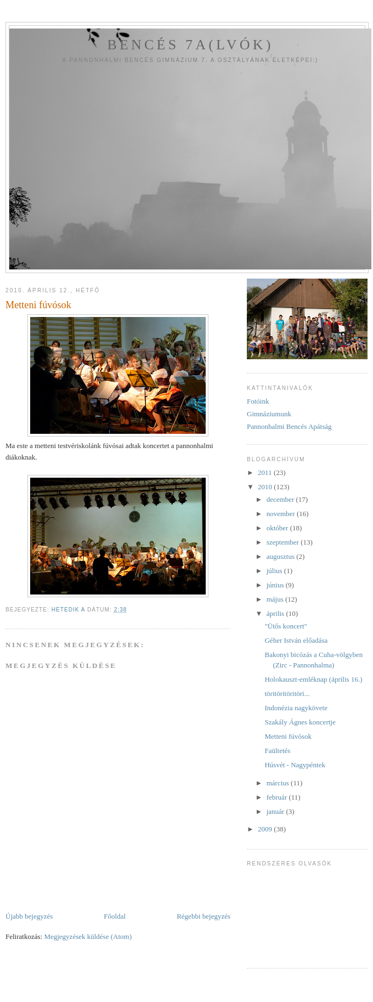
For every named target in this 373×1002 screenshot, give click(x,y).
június (276, 585)
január (276, 811)
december (281, 499)
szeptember (284, 542)
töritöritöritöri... (286, 693)
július (275, 571)
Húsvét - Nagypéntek (294, 765)
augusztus (282, 556)
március (279, 783)
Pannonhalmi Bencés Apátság (289, 426)
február (278, 797)
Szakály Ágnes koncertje (299, 722)
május (276, 599)
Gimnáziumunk (269, 414)
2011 (266, 472)
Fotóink (258, 401)
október (278, 528)
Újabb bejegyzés (29, 916)
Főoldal (115, 916)
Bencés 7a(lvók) (190, 45)
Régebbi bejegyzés (203, 916)
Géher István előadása (295, 640)
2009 (266, 829)
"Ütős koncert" (285, 626)
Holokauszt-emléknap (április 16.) (313, 679)
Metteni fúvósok (288, 736)
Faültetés (277, 750)
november (282, 514)
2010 (266, 487)
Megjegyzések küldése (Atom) (88, 936)
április (276, 613)
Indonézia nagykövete (295, 708)
